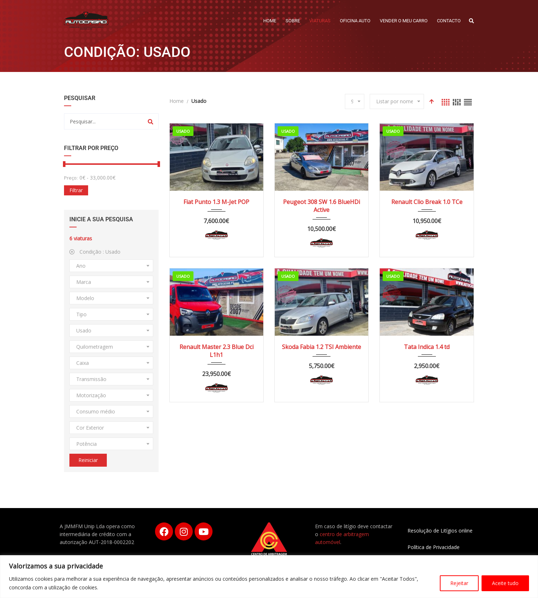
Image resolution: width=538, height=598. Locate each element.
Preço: (71, 178)
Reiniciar (88, 460)
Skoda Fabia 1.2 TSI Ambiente (321, 347)
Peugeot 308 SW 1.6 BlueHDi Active (321, 206)
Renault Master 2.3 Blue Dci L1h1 (216, 351)
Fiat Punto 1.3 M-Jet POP (216, 202)
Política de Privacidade (433, 547)
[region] (269, 576)
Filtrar (76, 190)
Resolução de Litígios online (440, 530)
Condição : (94, 251)
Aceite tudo (505, 583)
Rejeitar (459, 583)
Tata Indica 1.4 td (427, 347)
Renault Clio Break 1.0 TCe (426, 202)
